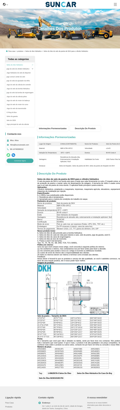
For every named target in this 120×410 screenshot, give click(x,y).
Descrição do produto (85, 128)
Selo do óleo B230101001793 (51, 378)
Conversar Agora (20, 161)
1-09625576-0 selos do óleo (59, 373)
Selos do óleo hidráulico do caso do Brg (94, 373)
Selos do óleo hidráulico (33, 51)
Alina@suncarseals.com (19, 145)
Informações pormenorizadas (53, 128)
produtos (20, 51)
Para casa (11, 51)
